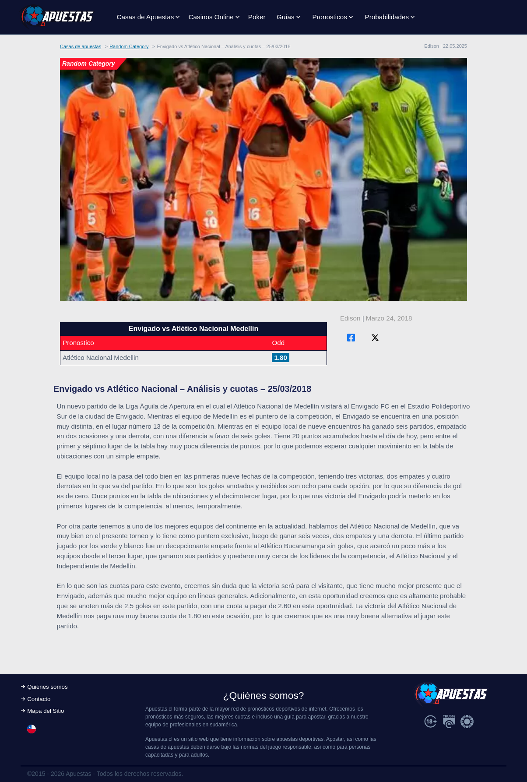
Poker (257, 17)
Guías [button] (286, 17)
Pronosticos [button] (329, 17)
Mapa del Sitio (45, 711)
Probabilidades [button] (387, 17)
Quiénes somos (47, 686)
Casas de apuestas (80, 46)
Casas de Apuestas (145, 17)
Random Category (128, 46)
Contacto (38, 699)
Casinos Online (211, 17)
